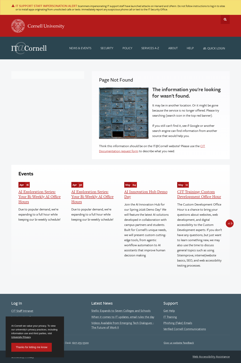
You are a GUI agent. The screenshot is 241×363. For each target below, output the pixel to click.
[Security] (107, 48)
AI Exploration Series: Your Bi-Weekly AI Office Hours (39, 196)
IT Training (170, 317)
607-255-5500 (80, 343)
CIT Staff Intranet (22, 311)
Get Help (169, 310)
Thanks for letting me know (31, 347)
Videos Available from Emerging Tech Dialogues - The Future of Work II (122, 325)
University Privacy (21, 337)
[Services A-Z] (150, 48)
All (229, 223)
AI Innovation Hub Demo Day (145, 194)
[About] (173, 48)
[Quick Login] (214, 48)
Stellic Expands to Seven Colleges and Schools (121, 310)
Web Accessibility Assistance (211, 356)
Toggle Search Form (225, 19)
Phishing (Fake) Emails (177, 323)
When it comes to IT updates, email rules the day (122, 317)
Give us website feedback (179, 343)
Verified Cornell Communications (184, 329)
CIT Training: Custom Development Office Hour (199, 194)
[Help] (190, 48)
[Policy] (127, 48)
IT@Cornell (29, 48)
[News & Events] (80, 48)
